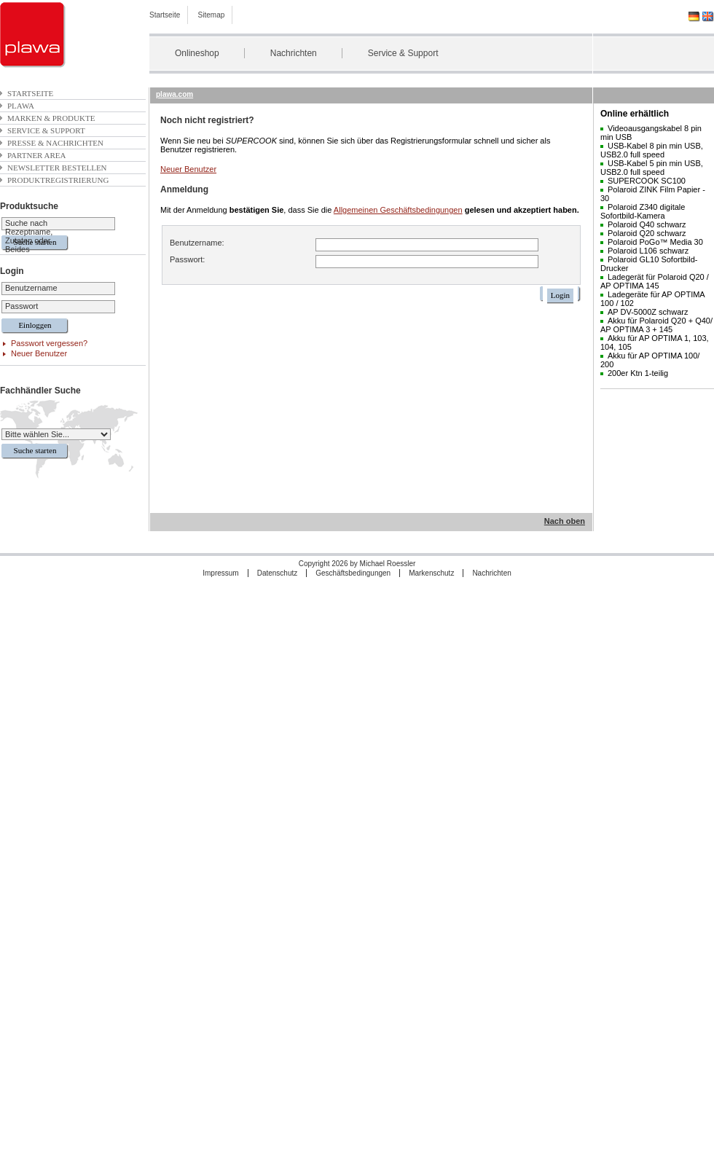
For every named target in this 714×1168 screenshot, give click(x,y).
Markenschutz (431, 573)
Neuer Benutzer (39, 353)
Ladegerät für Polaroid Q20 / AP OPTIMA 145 (654, 281)
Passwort (21, 306)
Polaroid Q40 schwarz (647, 224)
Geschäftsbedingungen (353, 573)
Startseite (164, 15)
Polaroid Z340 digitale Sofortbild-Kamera (642, 211)
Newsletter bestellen (57, 167)
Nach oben (564, 521)
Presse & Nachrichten (55, 142)
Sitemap (211, 15)
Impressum (220, 573)
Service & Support (403, 53)
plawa (20, 105)
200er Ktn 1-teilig (638, 373)
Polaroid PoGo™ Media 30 (655, 242)
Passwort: (187, 259)
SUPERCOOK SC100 (647, 180)
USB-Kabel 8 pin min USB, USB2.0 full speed (651, 150)
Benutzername (31, 287)
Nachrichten (293, 53)
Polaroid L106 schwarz (648, 250)
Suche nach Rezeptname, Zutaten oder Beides (28, 236)
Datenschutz (277, 573)
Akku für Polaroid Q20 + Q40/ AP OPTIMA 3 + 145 (656, 325)
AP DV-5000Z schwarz (648, 311)
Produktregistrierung (58, 180)
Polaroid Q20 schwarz (647, 233)
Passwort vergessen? (49, 343)
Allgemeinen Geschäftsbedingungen (398, 209)
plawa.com (174, 94)
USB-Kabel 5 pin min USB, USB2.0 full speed (651, 167)
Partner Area (36, 155)
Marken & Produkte (51, 118)
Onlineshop (197, 53)
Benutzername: (197, 242)
